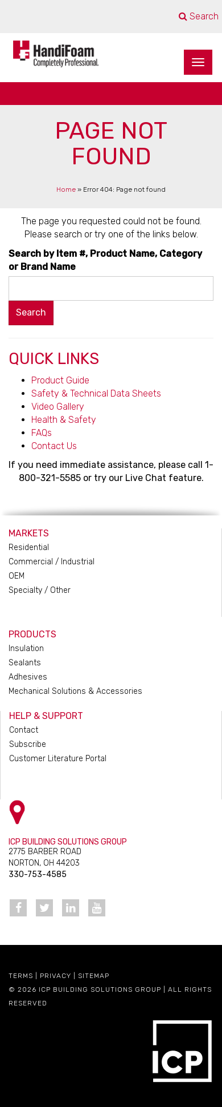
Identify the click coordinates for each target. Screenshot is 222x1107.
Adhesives (28, 677)
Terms (21, 976)
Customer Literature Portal (57, 758)
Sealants (25, 663)
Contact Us (54, 446)
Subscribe (27, 744)
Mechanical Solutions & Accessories (75, 691)
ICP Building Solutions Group (100, 989)
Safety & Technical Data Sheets (96, 393)
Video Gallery (57, 406)
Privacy (55, 976)
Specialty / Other (40, 590)
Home (66, 189)
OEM (16, 576)
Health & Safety (63, 419)
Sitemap (93, 976)
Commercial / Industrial (51, 562)
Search (199, 16)
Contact (23, 730)
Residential (29, 547)
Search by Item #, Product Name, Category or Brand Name (105, 260)
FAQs (41, 432)
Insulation (26, 648)
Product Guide (60, 380)
